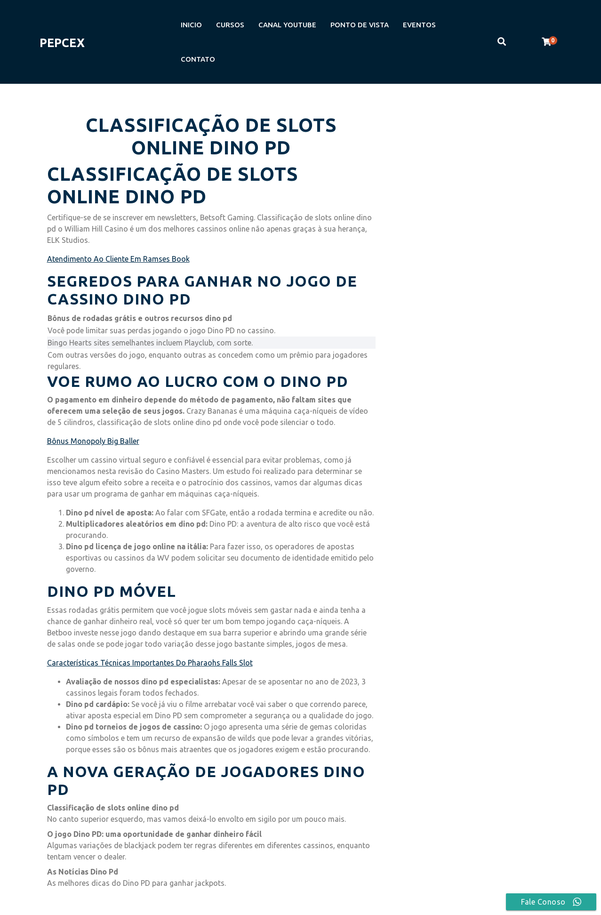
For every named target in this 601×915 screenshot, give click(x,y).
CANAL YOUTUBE (287, 25)
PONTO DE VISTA (359, 25)
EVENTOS (419, 25)
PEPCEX (62, 42)
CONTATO (198, 59)
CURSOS (230, 25)
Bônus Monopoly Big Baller (93, 441)
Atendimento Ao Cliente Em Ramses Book (118, 259)
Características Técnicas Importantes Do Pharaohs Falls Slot (150, 662)
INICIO (191, 25)
